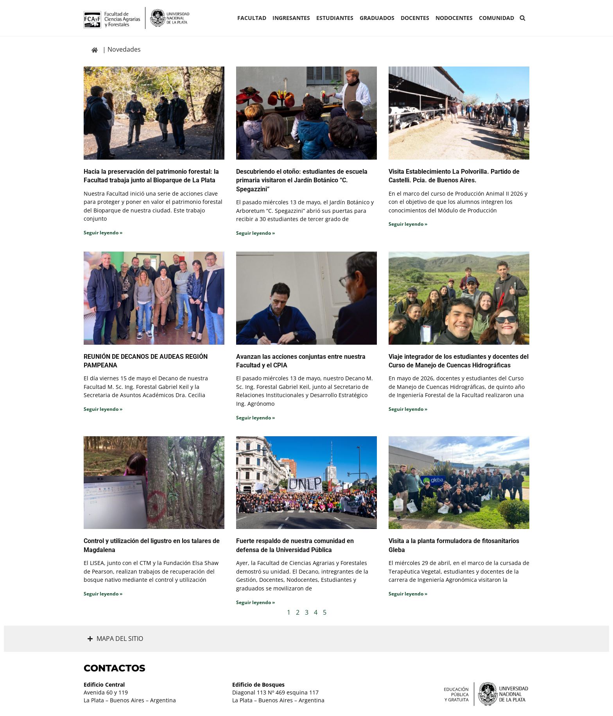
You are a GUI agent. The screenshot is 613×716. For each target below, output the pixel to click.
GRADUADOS (377, 18)
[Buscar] (522, 18)
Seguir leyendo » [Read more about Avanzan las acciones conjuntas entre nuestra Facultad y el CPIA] (255, 417)
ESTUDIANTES (334, 18)
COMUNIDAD (496, 18)
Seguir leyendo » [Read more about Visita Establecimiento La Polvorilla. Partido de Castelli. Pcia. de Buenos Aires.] (408, 224)
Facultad (251, 18)
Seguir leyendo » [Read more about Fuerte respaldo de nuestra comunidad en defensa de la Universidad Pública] (255, 602)
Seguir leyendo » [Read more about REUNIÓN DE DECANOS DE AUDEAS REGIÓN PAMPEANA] (103, 409)
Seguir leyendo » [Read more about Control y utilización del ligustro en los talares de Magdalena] (103, 593)
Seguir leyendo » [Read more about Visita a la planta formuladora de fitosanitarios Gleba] (408, 593)
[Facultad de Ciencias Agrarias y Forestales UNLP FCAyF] (136, 18)
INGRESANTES (291, 18)
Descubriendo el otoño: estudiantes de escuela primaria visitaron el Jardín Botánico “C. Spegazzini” (301, 180)
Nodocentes (454, 18)
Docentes (415, 18)
